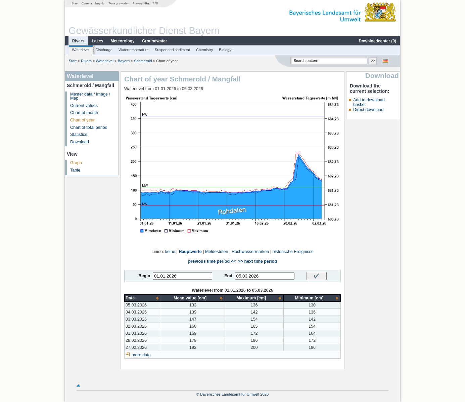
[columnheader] (143, 298)
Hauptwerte (190, 251)
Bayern (124, 61)
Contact (87, 3)
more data (141, 355)
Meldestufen (216, 251)
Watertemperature (134, 50)
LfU (155, 3)
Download (79, 142)
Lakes (97, 41)
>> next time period (257, 261)
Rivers (78, 41)
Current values (84, 105)
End (228, 275)
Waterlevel (80, 50)
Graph (76, 162)
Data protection (119, 3)
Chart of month (84, 112)
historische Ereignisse (293, 251)
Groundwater (154, 41)
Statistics (78, 134)
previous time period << (212, 261)
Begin (144, 275)
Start (75, 3)
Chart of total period (88, 127)
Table (75, 170)
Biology (225, 50)
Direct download (368, 109)
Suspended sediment (172, 50)
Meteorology (122, 41)
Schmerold (143, 61)
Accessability (140, 3)
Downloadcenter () (377, 41)
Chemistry (204, 50)
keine (170, 251)
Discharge (104, 50)
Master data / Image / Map (90, 96)
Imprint (100, 3)
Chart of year (82, 120)
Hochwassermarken (250, 251)
